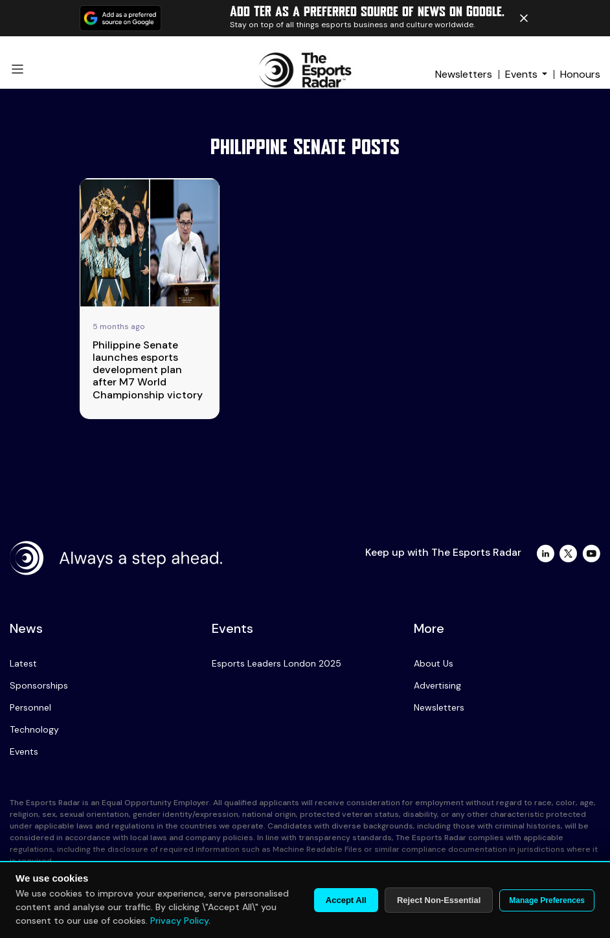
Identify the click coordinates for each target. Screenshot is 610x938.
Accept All (346, 900)
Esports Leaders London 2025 (276, 663)
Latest (23, 663)
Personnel (30, 707)
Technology (34, 729)
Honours (580, 74)
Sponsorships (39, 685)
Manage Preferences (547, 900)
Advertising (437, 685)
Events (521, 74)
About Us (433, 663)
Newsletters (463, 74)
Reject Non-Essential (438, 900)
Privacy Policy (179, 920)
